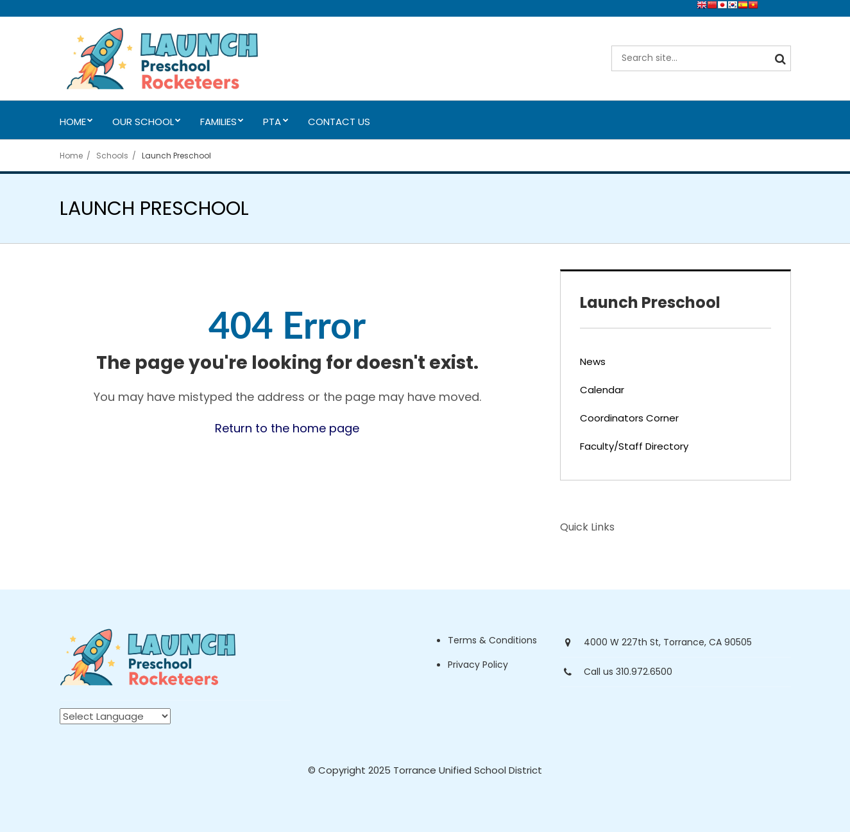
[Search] (778, 58)
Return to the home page (287, 428)
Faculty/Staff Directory (634, 446)
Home (71, 155)
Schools (112, 155)
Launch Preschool (176, 155)
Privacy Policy (478, 664)
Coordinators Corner (629, 418)
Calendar (602, 389)
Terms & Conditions (492, 640)
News (593, 361)
